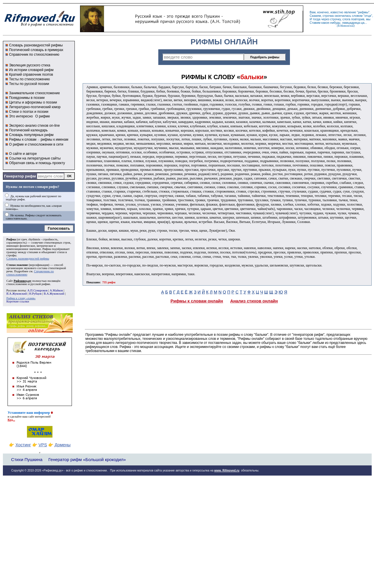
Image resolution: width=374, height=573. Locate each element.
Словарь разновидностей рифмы (36, 45)
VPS (43, 445)
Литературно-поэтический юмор (35, 107)
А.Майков (56, 290)
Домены (62, 445)
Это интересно (21, 116)
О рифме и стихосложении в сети (36, 144)
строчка (328, 15)
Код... (11, 419)
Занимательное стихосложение (34, 93)
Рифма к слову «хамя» (21, 298)
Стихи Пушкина (26, 459)
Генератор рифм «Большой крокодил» (87, 459)
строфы (11, 255)
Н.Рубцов (35, 293)
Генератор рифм (20, 176)
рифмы (363, 12)
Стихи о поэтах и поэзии (28, 112)
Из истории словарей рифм (31, 70)
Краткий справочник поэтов (31, 74)
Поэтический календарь (28, 130)
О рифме (42, 116)
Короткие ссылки (17, 301)
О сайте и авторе (23, 154)
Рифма (11, 239)
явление (350, 12)
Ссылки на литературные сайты (35, 158)
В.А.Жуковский (16, 293)
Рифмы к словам (22, 139)
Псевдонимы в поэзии (27, 98)
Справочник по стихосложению (34, 54)
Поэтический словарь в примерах (36, 50)
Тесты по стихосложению (29, 79)
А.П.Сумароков (37, 290)
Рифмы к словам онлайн (196, 301)
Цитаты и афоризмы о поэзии (33, 102)
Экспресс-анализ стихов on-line (34, 126)
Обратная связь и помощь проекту (37, 163)
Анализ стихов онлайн (254, 301)
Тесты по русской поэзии (29, 84)
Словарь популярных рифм (31, 135)
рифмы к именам (54, 139)
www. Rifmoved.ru (226, 470)
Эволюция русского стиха (29, 65)
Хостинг (23, 445)
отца (367, 15)
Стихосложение (17, 264)
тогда (316, 19)
